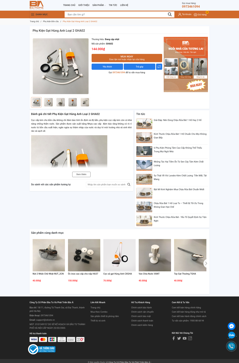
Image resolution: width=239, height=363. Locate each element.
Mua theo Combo (99, 312)
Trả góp (139, 66)
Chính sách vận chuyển (142, 312)
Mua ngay (127, 58)
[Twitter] (179, 338)
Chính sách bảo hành (141, 307)
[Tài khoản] (184, 14)
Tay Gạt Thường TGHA (185, 274)
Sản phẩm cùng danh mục (47, 232)
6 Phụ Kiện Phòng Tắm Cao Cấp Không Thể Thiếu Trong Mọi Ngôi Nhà (178, 150)
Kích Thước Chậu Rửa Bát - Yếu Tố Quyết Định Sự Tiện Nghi (180, 219)
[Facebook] (173, 338)
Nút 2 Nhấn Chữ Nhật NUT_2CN (48, 274)
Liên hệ (124, 5)
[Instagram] (190, 338)
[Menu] (32, 14)
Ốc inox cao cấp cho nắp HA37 (83, 274)
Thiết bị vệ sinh (98, 320)
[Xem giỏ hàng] (200, 14)
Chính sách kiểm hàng (142, 325)
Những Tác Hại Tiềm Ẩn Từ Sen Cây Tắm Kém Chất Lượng (179, 163)
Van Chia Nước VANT (149, 274)
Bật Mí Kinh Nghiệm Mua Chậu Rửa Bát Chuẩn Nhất (179, 189)
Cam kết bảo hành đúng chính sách (189, 316)
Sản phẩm (99, 5)
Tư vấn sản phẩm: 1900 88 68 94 (188, 320)
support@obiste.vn (45, 320)
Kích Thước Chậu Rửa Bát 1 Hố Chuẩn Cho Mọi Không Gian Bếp (180, 136)
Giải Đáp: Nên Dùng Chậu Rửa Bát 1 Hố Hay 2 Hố (178, 120)
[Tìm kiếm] (170, 14)
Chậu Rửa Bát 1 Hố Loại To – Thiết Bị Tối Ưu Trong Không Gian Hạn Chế (178, 205)
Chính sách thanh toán (142, 320)
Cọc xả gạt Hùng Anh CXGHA (117, 274)
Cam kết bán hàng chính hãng (186, 307)
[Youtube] (184, 338)
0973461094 (191, 5)
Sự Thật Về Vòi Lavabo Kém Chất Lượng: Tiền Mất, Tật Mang (180, 177)
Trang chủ (69, 5)
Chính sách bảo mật (141, 316)
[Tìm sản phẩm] (119, 14)
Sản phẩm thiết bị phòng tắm (105, 316)
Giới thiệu (83, 5)
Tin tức (113, 5)
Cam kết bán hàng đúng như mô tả (189, 312)
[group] (61, 66)
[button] (205, 263)
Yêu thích (107, 66)
